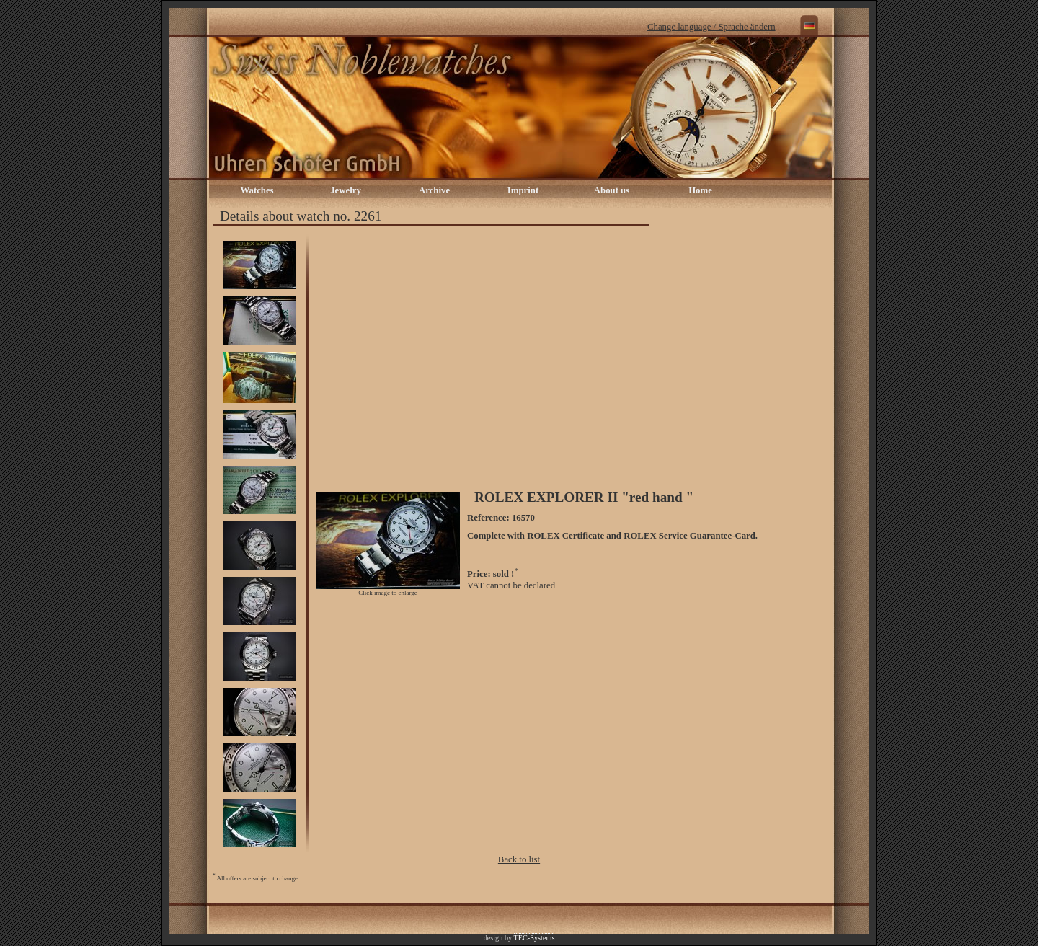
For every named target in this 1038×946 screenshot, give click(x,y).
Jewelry (345, 190)
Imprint (522, 190)
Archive (434, 190)
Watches (256, 190)
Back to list (519, 859)
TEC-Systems (534, 938)
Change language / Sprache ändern (711, 27)
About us (611, 190)
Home (700, 190)
